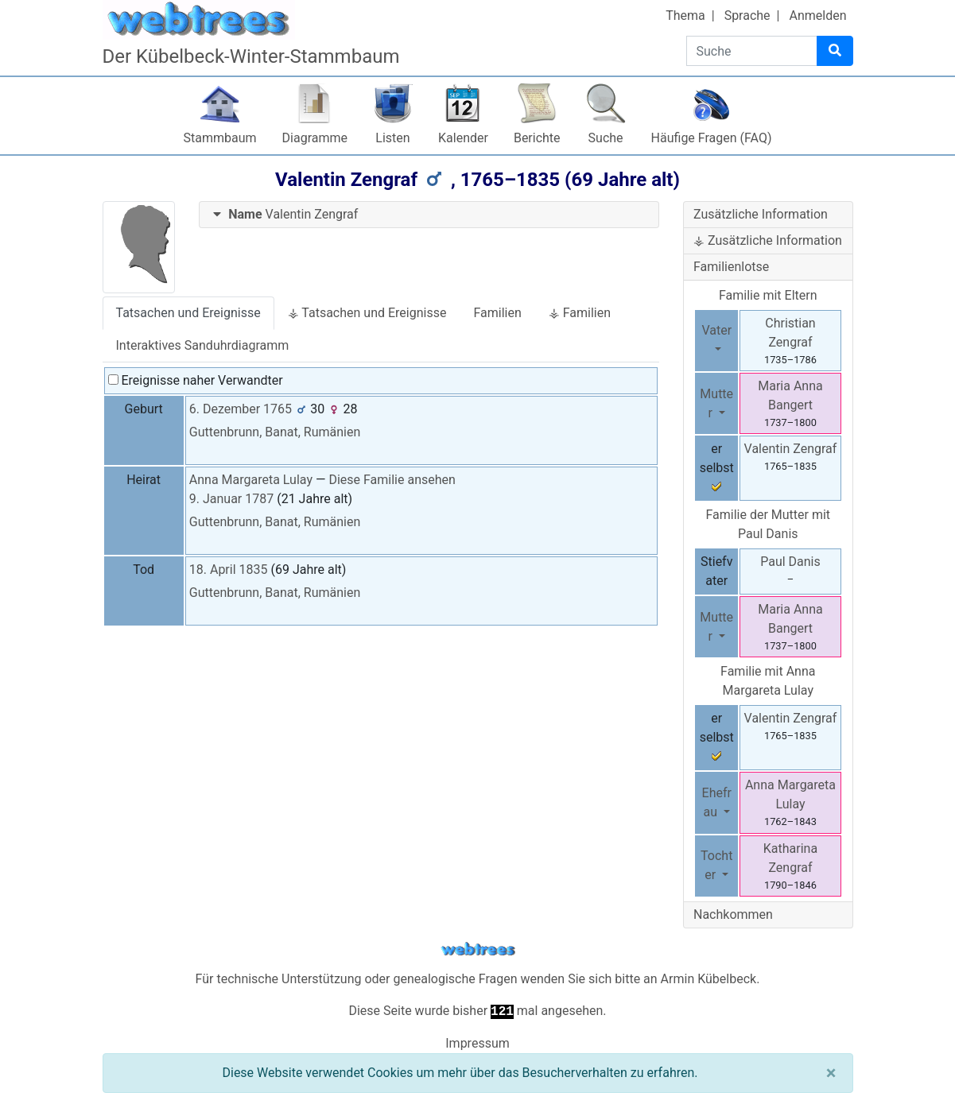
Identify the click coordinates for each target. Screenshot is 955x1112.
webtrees (478, 949)
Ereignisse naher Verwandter (195, 380)
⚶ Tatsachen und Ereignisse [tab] (367, 312)
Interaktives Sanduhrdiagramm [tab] (202, 345)
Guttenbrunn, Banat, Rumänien (275, 432)
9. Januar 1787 (231, 498)
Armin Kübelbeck (709, 978)
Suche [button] (605, 137)
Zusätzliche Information (760, 214)
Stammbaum (220, 137)
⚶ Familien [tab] (580, 312)
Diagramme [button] (314, 137)
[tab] (429, 215)
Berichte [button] (537, 137)
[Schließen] (831, 1073)
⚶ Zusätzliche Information (767, 240)
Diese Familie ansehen (391, 479)
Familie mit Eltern (768, 295)
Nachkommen (733, 914)
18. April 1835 (228, 569)
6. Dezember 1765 (240, 409)
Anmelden (817, 15)
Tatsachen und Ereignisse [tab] (188, 312)
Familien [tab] (497, 312)
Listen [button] (392, 137)
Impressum (477, 1043)
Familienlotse (731, 266)
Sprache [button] (747, 15)
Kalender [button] (463, 137)
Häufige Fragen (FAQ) (711, 137)
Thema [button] (685, 15)
